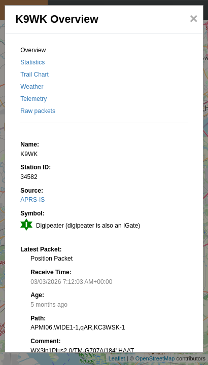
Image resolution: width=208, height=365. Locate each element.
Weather (31, 86)
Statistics (32, 62)
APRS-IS (32, 199)
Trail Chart (34, 74)
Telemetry (33, 98)
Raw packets (37, 111)
